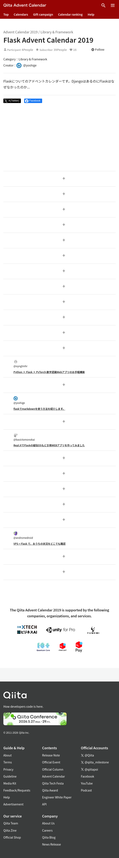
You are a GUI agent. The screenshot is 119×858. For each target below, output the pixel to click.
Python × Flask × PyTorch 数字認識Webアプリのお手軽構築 (49, 372)
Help (91, 14)
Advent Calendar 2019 (20, 31)
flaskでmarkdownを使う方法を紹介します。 (39, 408)
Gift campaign (43, 14)
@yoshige (19, 400)
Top (6, 14)
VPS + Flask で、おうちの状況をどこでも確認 (39, 543)
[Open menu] (112, 5)
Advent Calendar (53, 776)
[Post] (12, 101)
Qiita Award (50, 790)
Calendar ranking (70, 14)
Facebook (87, 776)
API (44, 804)
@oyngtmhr (20, 364)
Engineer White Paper (57, 797)
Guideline (10, 776)
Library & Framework (56, 31)
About (7, 755)
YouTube (87, 783)
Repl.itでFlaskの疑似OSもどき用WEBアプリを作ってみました (49, 445)
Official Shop (12, 837)
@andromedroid (23, 535)
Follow (97, 50)
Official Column (52, 769)
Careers (47, 830)
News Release (51, 844)
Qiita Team (10, 823)
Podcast (86, 790)
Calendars (21, 14)
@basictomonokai (24, 437)
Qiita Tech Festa (53, 783)
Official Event (51, 762)
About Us (48, 823)
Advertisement (13, 804)
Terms (7, 762)
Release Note (51, 755)
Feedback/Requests (16, 790)
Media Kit (9, 783)
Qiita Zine (10, 830)
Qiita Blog (49, 837)
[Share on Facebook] (33, 101)
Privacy (8, 769)
